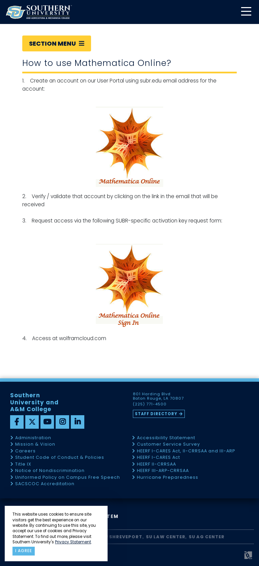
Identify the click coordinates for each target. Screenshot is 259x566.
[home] (39, 12)
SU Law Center (165, 537)
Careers (25, 451)
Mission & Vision (35, 444)
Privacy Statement (73, 542)
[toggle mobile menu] (246, 12)
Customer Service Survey (168, 444)
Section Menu (56, 43)
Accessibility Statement (166, 438)
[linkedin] (77, 422)
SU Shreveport (122, 537)
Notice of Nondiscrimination (50, 470)
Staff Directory (156, 414)
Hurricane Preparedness (167, 477)
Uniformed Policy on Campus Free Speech (67, 477)
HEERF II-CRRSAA (156, 464)
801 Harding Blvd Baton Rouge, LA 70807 (158, 396)
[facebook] (17, 422)
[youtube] (47, 422)
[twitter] (32, 422)
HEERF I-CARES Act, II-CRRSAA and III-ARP (186, 451)
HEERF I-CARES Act (158, 457)
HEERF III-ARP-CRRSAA (163, 470)
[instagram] (62, 422)
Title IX (23, 464)
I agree (23, 550)
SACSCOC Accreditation (45, 484)
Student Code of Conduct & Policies (59, 457)
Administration (33, 438)
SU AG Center (207, 537)
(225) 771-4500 (150, 404)
